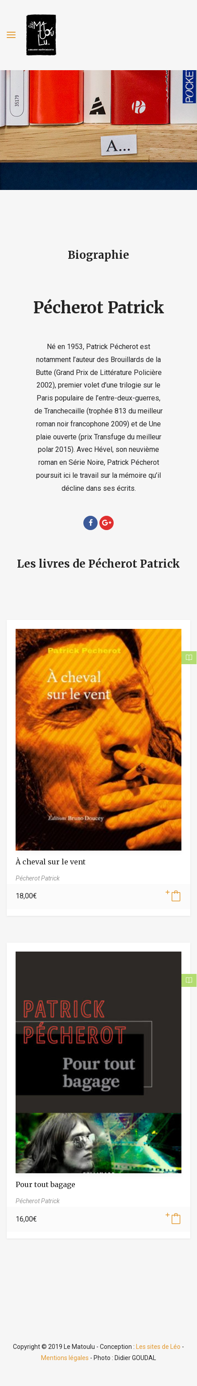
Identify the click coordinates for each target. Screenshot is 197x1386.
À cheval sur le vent (51, 861)
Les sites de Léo (158, 1346)
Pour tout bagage (45, 1184)
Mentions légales (65, 1357)
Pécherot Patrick (98, 308)
